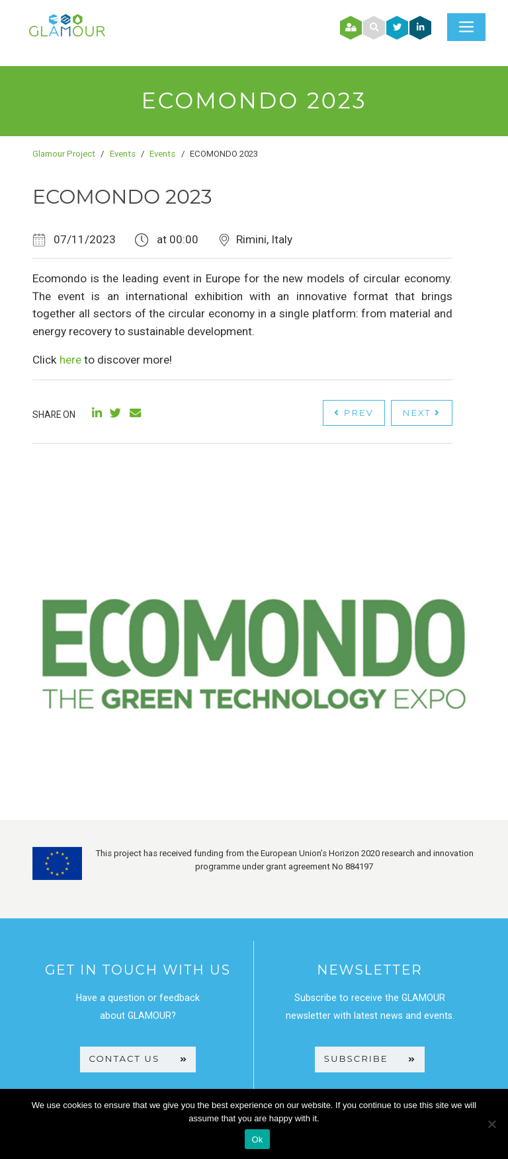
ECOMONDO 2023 (122, 196)
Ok (257, 1139)
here (70, 359)
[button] (374, 27)
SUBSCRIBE (369, 1058)
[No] (491, 1124)
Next (421, 412)
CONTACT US (138, 1058)
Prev (354, 412)
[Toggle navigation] (466, 27)
